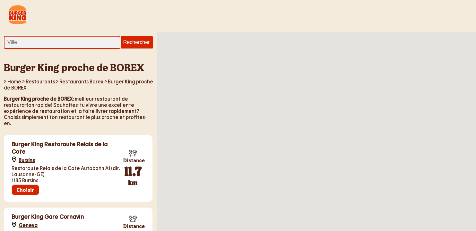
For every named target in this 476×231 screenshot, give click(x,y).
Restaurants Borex (81, 81)
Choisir (25, 190)
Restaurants (40, 81)
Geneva (28, 225)
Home (14, 81)
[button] (294, 95)
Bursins (27, 160)
